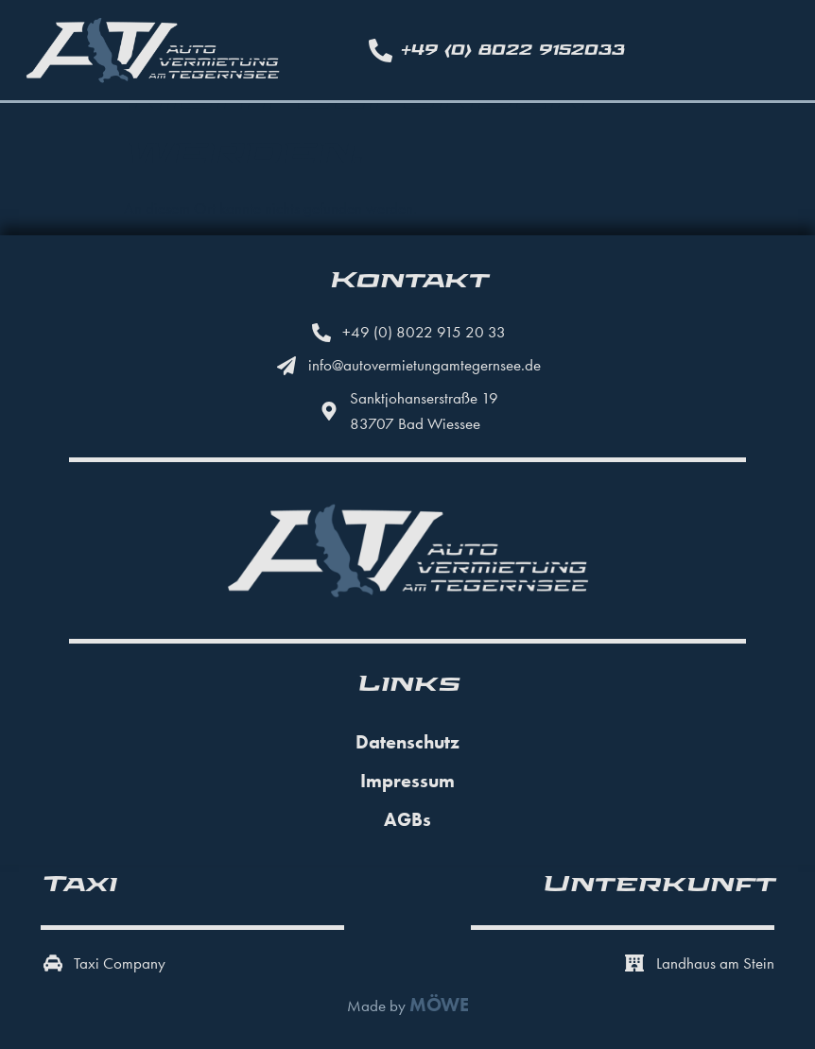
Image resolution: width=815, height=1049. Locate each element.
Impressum (407, 780)
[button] (41, 1007)
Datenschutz (407, 742)
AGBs (407, 819)
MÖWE (439, 1005)
